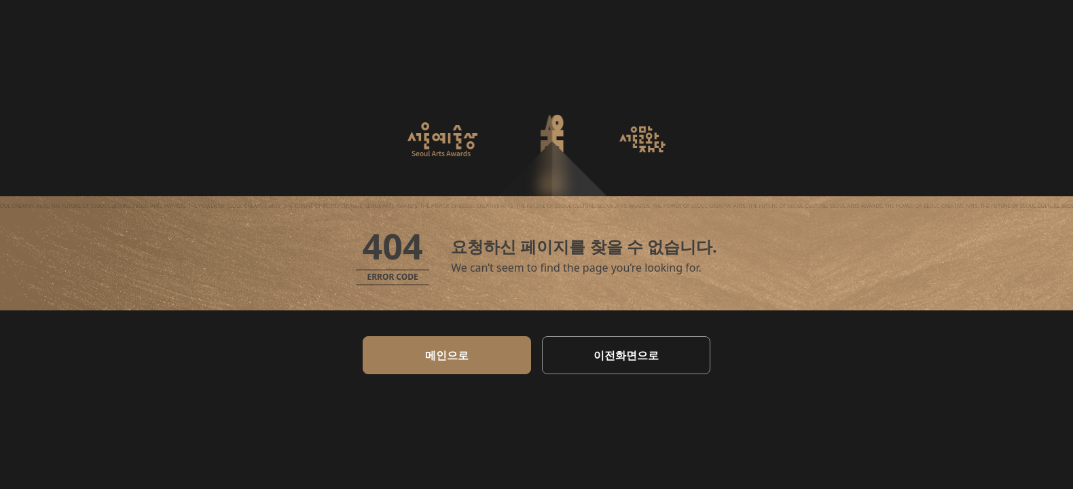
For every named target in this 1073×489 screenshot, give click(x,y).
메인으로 (447, 355)
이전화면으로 (626, 355)
